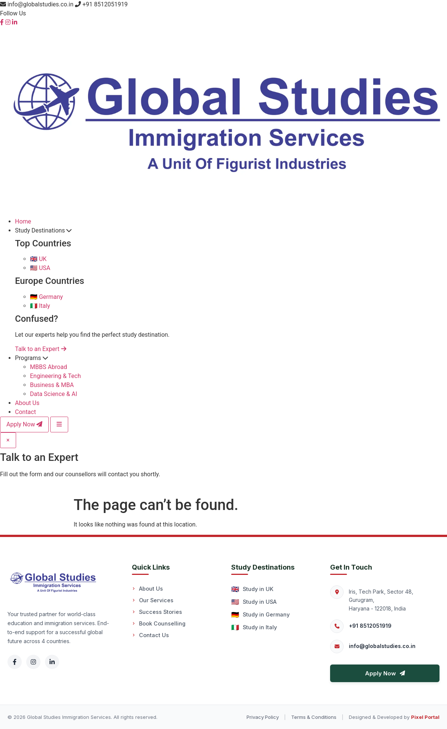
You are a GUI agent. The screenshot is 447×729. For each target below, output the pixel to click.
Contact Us (150, 635)
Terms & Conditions (313, 717)
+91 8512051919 (370, 625)
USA (40, 268)
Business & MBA (52, 384)
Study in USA (254, 602)
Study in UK (252, 589)
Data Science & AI (53, 394)
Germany (46, 296)
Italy (40, 305)
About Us (27, 402)
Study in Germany (260, 614)
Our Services (152, 600)
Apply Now (24, 424)
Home (23, 221)
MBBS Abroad (48, 366)
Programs (31, 358)
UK (38, 258)
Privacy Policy (263, 717)
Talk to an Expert (40, 348)
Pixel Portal (425, 717)
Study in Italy (254, 627)
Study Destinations (43, 230)
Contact (25, 412)
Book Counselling (158, 623)
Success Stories (157, 612)
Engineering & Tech (55, 376)
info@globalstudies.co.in (382, 646)
